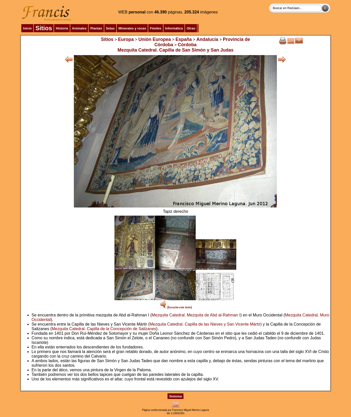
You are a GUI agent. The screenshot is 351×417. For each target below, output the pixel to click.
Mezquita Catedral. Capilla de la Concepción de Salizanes (104, 329)
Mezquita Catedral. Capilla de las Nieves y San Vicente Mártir (204, 324)
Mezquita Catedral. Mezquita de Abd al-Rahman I (196, 315)
